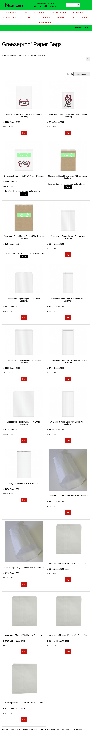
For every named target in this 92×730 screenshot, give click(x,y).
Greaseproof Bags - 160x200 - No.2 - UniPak (24, 635)
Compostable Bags (33, 12)
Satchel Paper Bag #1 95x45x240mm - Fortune (68, 496)
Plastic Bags (10, 17)
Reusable (62, 17)
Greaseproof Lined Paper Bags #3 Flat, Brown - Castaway (68, 177)
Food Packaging (58, 12)
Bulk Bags (11, 12)
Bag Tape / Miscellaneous (37, 17)
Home (6, 55)
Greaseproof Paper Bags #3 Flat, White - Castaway (24, 361)
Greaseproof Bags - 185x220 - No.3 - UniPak (68, 635)
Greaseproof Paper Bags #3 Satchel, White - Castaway (68, 361)
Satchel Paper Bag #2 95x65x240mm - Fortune (24, 568)
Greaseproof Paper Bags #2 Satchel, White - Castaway (68, 300)
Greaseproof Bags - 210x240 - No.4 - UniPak (24, 703)
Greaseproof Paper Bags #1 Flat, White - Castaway (68, 237)
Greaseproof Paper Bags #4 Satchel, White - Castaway (68, 423)
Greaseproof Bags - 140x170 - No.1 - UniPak (68, 563)
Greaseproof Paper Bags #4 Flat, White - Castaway (24, 423)
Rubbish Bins (46, 22)
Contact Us (40, 4)
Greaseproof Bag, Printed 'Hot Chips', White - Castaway (68, 115)
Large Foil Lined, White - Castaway (24, 484)
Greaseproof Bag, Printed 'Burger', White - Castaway (24, 115)
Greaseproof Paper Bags (36, 55)
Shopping (13, 55)
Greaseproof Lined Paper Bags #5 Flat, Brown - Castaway (24, 237)
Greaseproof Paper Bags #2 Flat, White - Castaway (24, 300)
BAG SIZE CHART (83, 28)
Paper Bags (79, 12)
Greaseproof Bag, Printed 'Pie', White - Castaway (23, 176)
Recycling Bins (81, 17)
